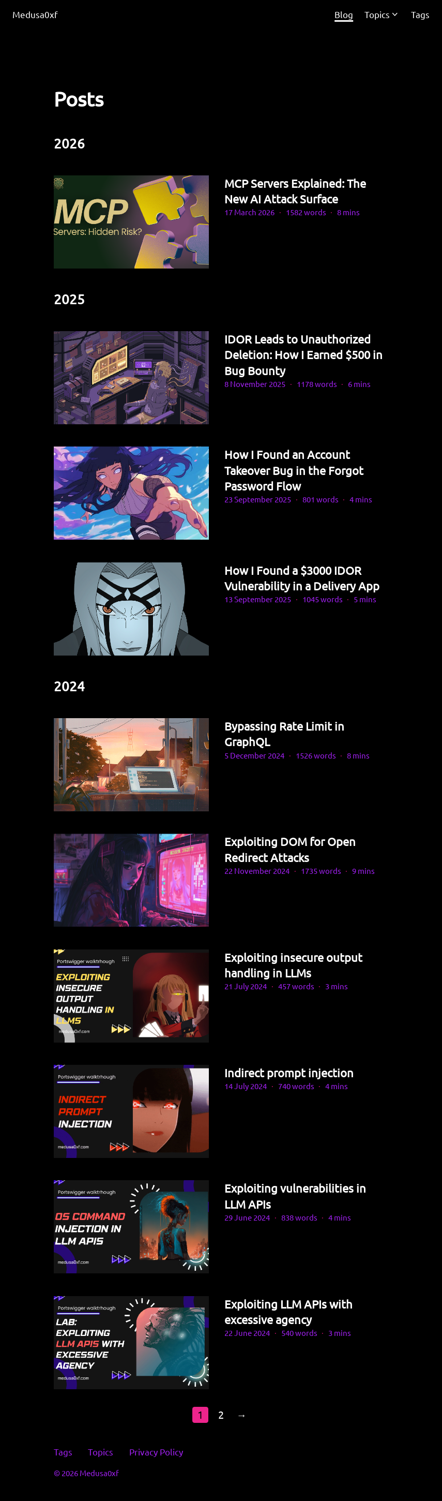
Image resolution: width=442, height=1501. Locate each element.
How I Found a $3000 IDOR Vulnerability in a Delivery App (301, 577)
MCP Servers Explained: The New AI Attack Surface (295, 190)
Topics (377, 14)
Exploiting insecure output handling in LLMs (293, 964)
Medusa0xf (35, 14)
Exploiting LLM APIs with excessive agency (288, 1311)
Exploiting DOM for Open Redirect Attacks (290, 849)
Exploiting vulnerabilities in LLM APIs (295, 1195)
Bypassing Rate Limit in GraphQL (284, 733)
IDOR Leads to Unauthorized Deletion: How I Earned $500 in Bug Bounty (303, 354)
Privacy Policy (156, 1451)
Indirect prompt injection (289, 1072)
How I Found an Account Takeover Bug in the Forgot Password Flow (293, 470)
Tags (63, 1451)
